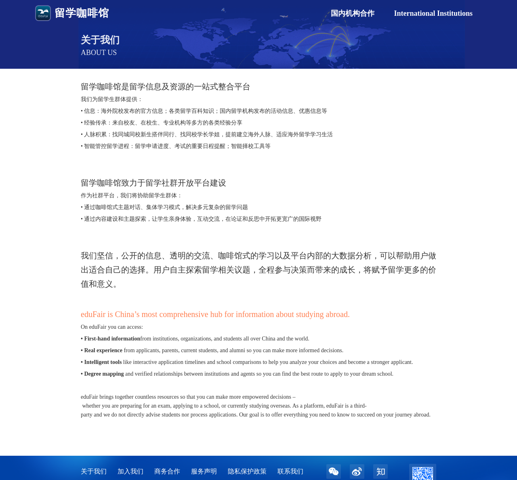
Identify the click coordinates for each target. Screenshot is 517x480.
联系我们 (290, 471)
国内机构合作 (352, 13)
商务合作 (167, 471)
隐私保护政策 (247, 471)
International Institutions (433, 13)
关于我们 (94, 471)
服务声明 (204, 471)
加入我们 (130, 471)
